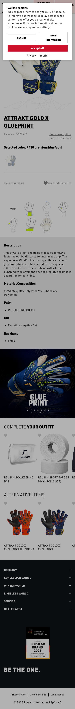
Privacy (31, 55)
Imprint (44, 55)
